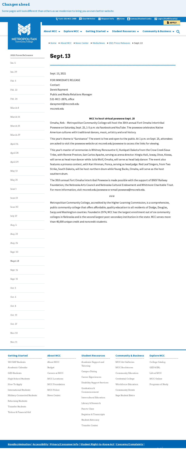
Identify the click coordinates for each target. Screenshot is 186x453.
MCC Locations (55, 378)
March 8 (14, 108)
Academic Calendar (17, 367)
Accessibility (40, 444)
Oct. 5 (13, 288)
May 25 (14, 180)
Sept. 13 (14, 261)
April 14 (14, 144)
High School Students (19, 378)
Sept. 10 (14, 252)
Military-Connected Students (22, 395)
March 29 (15, 135)
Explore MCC (71, 31)
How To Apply (15, 384)
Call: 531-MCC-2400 (67, 18)
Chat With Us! (88, 18)
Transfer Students (17, 406)
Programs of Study (159, 384)
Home (53, 43)
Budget (50, 367)
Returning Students (17, 401)
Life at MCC (156, 373)
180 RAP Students (17, 362)
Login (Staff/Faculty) (167, 18)
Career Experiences (91, 377)
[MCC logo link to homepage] (24, 33)
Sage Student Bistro (125, 395)
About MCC (51, 31)
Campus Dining (89, 371)
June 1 (13, 189)
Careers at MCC (55, 373)
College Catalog (157, 362)
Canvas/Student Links (140, 18)
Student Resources (124, 31)
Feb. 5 (13, 81)
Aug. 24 (14, 243)
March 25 (15, 126)
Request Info (107, 18)
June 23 (14, 198)
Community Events (125, 390)
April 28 (14, 153)
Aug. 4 (13, 225)
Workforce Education (126, 384)
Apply (173, 22)
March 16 (15, 117)
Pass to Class (87, 408)
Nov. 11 (13, 342)
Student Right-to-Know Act (97, 444)
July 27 (13, 216)
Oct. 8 (13, 306)
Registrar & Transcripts (93, 414)
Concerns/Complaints (129, 444)
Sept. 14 (14, 270)
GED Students (14, 373)
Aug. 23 (14, 234)
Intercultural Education (93, 397)
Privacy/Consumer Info (64, 444)
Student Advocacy (90, 420)
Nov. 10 (14, 333)
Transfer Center (89, 425)
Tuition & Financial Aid (19, 412)
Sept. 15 (14, 279)
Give (122, 18)
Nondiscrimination (19, 444)
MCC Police (53, 390)
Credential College (124, 378)
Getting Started (96, 31)
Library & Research (91, 403)
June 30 (14, 207)
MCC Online (156, 378)
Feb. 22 (13, 90)
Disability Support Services (94, 382)
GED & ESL (155, 367)
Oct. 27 (13, 324)
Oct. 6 (13, 297)
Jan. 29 (13, 72)
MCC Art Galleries (124, 362)
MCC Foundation (56, 384)
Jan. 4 (13, 63)
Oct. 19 (13, 315)
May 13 (14, 171)
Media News (99, 43)
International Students (19, 390)
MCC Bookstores (124, 367)
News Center (82, 43)
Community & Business (157, 31)
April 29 (14, 162)
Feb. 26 (14, 99)
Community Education (126, 373)
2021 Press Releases (119, 43)
